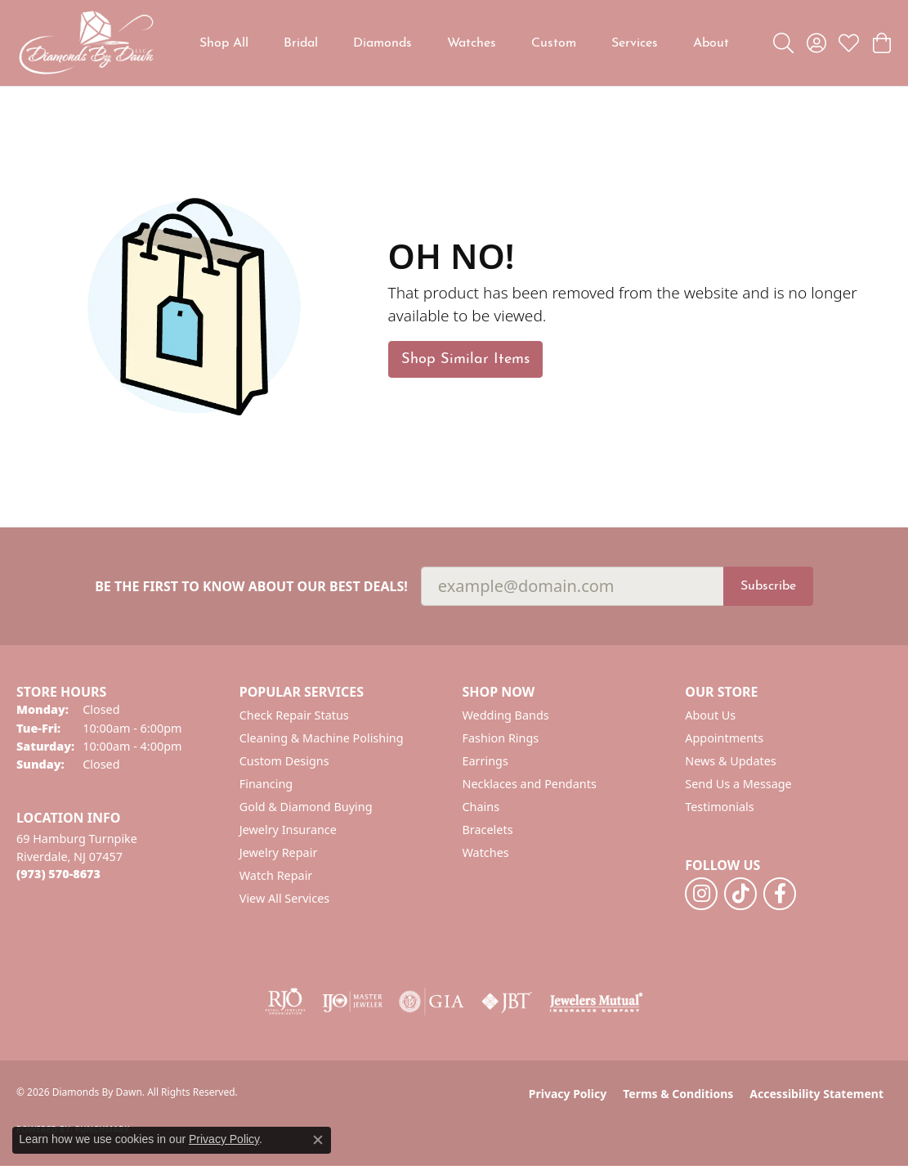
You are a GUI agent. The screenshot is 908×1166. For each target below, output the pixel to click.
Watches (471, 43)
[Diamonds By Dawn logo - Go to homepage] (85, 43)
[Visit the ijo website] (352, 1001)
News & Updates (730, 761)
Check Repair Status (294, 715)
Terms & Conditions (678, 1093)
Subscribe (768, 586)
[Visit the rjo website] (285, 1001)
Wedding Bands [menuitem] (506, 715)
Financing (266, 784)
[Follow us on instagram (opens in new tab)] (701, 893)
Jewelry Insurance (288, 829)
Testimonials (719, 806)
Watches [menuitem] (486, 852)
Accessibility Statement (816, 1093)
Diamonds (382, 43)
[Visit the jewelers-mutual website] (596, 1001)
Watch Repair (276, 875)
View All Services (284, 898)
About (711, 43)
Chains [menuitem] (481, 806)
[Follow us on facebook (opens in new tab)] (779, 893)
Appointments (724, 738)
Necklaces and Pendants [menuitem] (530, 784)
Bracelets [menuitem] (488, 829)
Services (634, 43)
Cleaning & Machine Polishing (321, 738)
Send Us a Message (738, 784)
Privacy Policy (567, 1093)
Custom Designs (284, 761)
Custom (553, 43)
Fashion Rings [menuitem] (501, 738)
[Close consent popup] (318, 1140)
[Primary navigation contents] (464, 43)
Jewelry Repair (278, 852)
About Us (710, 715)
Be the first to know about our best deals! (251, 586)
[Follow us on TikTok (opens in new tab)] (740, 893)
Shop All (223, 43)
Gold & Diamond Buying (306, 806)
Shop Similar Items (465, 359)
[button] (783, 43)
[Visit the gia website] (431, 1001)
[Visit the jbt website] (507, 1001)
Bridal (301, 43)
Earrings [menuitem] (485, 761)
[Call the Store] (58, 873)
